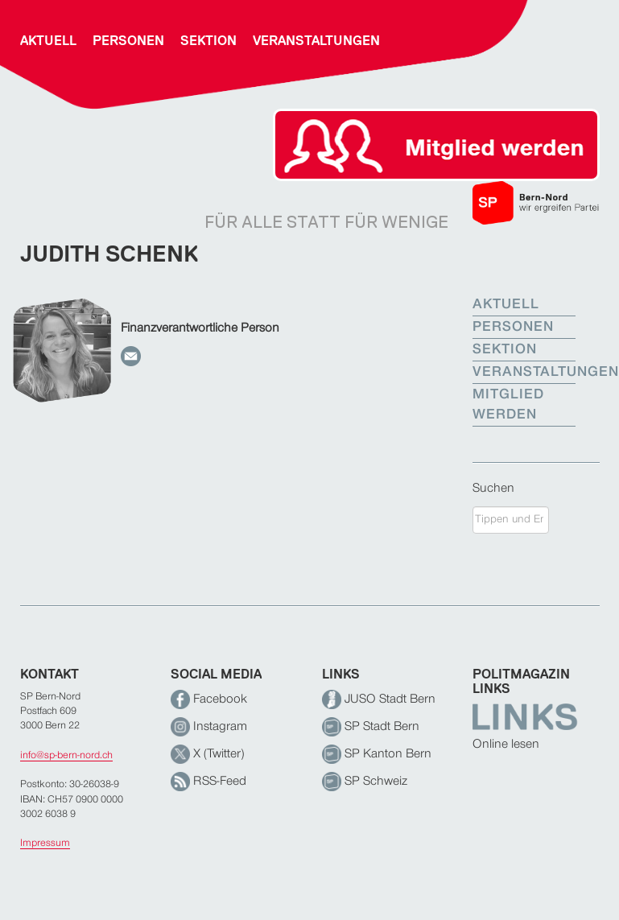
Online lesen (506, 744)
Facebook (209, 699)
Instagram (209, 726)
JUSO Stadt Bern (378, 699)
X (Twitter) (207, 754)
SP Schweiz (364, 781)
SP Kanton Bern (376, 754)
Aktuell (48, 40)
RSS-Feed (208, 781)
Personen (128, 40)
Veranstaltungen (316, 40)
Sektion (208, 40)
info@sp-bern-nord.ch (66, 756)
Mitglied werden (508, 405)
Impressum (45, 843)
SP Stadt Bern (370, 726)
